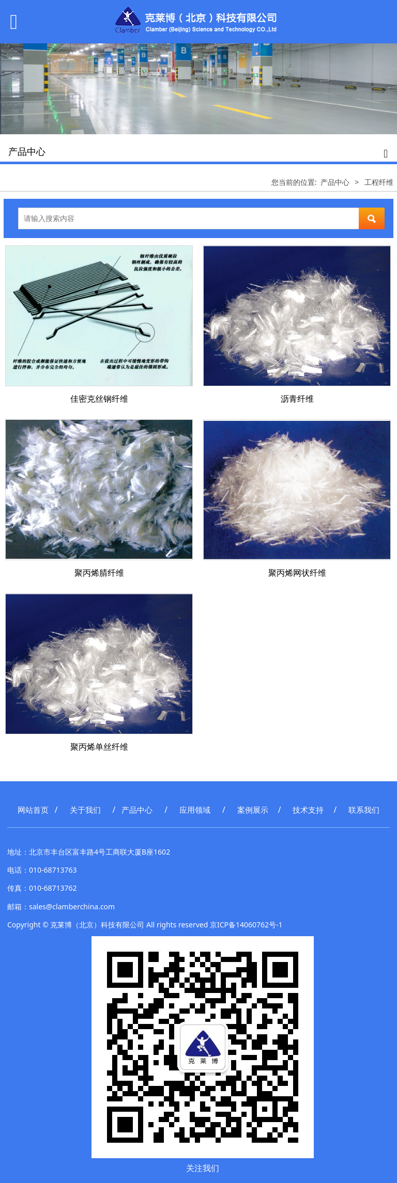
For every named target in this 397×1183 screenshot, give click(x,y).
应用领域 (194, 810)
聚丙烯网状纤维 (297, 572)
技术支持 (308, 810)
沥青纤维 (297, 398)
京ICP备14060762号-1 (246, 924)
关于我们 (85, 810)
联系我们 (363, 810)
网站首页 (33, 810)
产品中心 (334, 182)
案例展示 (252, 810)
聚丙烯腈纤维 (99, 572)
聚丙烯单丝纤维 (99, 746)
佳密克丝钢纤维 (99, 398)
